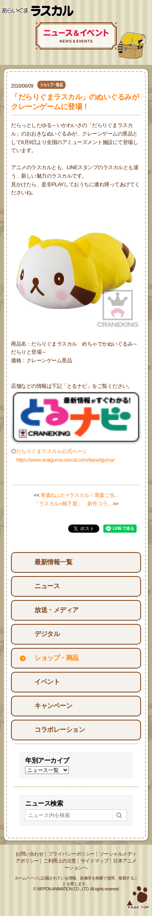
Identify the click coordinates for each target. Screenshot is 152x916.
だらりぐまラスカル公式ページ (51, 451)
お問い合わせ (29, 854)
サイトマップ (95, 861)
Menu (142, 11)
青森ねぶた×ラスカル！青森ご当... (79, 495)
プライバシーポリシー (71, 854)
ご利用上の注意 (59, 861)
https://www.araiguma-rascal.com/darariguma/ (65, 460)
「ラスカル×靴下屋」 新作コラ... (72, 504)
